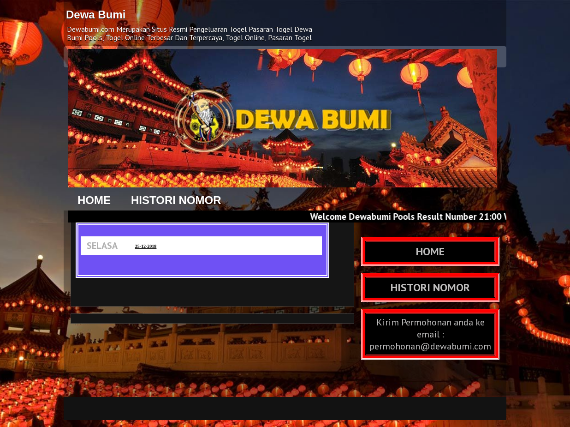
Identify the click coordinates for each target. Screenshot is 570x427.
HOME (94, 200)
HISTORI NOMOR (176, 200)
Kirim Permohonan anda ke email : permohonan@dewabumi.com (430, 334)
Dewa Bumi (95, 14)
